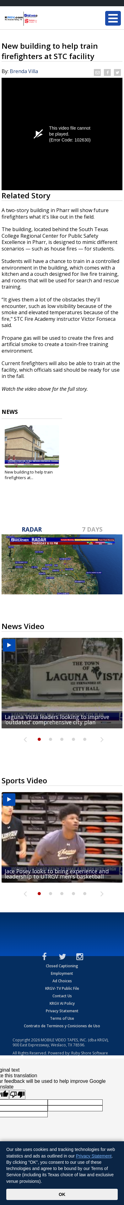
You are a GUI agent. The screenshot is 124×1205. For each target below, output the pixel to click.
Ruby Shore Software (89, 1053)
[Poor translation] (17, 1094)
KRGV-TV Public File (62, 988)
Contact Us (62, 996)
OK (62, 1194)
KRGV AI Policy (62, 1003)
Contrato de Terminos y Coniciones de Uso (62, 1026)
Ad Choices (62, 981)
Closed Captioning (62, 966)
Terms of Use (62, 1018)
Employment (62, 973)
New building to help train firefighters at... (29, 474)
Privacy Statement (62, 1011)
